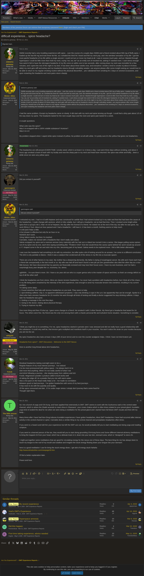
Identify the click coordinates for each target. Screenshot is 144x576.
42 (16, 73)
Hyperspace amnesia (28, 519)
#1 (140, 49)
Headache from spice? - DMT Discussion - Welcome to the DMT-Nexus (47, 342)
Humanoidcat (13, 529)
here (61, 27)
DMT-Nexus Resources (47, 18)
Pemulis (11, 521)
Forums (6, 18)
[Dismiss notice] (140, 27)
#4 (140, 175)
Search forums (15, 22)
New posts (5, 22)
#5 (140, 204)
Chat (97, 18)
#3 (140, 146)
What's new (18, 18)
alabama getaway (9, 40)
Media (30, 18)
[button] (24, 18)
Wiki (74, 18)
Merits (104, 18)
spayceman (12, 506)
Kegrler (11, 536)
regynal (134, 513)
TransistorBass (132, 535)
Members (85, 18)
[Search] (137, 18)
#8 (140, 401)
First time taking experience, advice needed (28, 533)
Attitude (65, 18)
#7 (140, 359)
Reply (139, 77)
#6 (140, 323)
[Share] (137, 49)
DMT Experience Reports (34, 506)
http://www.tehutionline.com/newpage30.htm (37, 450)
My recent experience (29, 504)
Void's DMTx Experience (20, 511)
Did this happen (16, 526)
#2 (140, 83)
